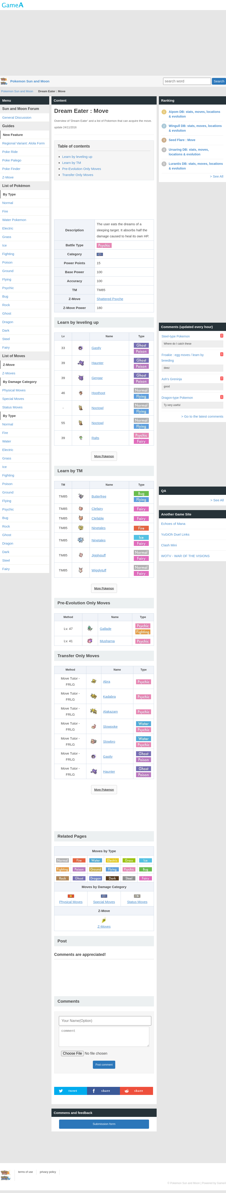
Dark (5, 330)
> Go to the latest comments (202, 416)
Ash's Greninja (172, 379)
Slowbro (109, 741)
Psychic (8, 288)
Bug (5, 296)
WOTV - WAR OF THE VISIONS (185, 556)
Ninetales (99, 528)
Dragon (7, 322)
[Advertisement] (113, 42)
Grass (6, 237)
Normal (7, 203)
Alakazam (110, 711)
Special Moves (13, 399)
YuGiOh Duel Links (175, 534)
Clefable (98, 518)
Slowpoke (110, 726)
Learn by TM (71, 163)
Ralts (95, 438)
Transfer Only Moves (77, 175)
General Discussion (16, 117)
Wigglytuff (99, 570)
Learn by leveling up (77, 157)
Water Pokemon (14, 220)
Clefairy (97, 509)
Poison (7, 262)
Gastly (96, 348)
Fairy (6, 347)
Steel (6, 339)
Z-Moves (8, 373)
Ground (7, 271)
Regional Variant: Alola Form (23, 143)
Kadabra (109, 696)
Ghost (6, 313)
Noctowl (97, 408)
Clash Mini (169, 545)
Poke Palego (11, 160)
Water (6, 441)
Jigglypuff (99, 555)
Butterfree (99, 496)
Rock (6, 305)
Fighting (8, 254)
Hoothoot (98, 393)
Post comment (104, 1067)
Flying (6, 279)
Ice (4, 245)
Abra (106, 681)
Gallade (105, 629)
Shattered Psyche (110, 299)
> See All (216, 176)
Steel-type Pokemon (176, 336)
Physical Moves (14, 390)
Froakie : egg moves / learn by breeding (183, 357)
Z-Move (8, 177)
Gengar (97, 378)
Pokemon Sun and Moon (29, 81)
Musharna (107, 641)
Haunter (97, 363)
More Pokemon (104, 456)
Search (219, 81)
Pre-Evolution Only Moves (81, 169)
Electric (7, 228)
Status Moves (12, 407)
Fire (5, 211)
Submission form (104, 1126)
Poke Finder (11, 169)
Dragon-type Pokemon (177, 397)
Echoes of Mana (173, 524)
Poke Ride (10, 152)
